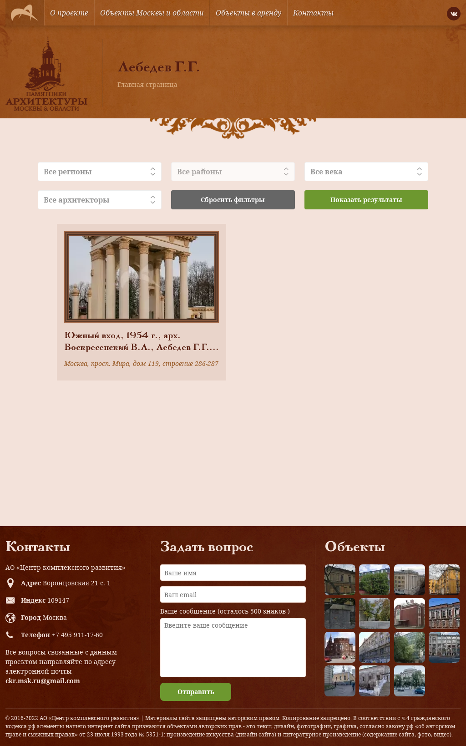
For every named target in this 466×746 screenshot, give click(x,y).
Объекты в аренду (248, 13)
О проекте (69, 13)
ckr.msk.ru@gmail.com (42, 680)
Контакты (313, 13)
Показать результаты (366, 199)
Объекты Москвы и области (152, 13)
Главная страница (147, 84)
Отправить (195, 691)
